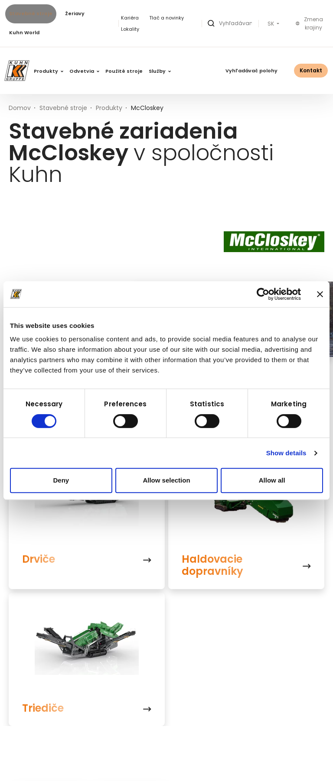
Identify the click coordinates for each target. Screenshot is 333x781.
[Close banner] (320, 294)
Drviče (38, 559)
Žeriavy (75, 13)
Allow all (272, 480)
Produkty (48, 71)
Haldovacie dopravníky (212, 565)
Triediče (43, 708)
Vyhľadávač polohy (251, 70)
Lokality (130, 29)
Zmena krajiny (309, 24)
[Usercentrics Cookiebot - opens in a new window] (263, 294)
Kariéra (130, 17)
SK (271, 23)
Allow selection (166, 480)
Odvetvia (84, 71)
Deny (61, 480)
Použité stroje (124, 71)
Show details (286, 453)
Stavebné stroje (30, 13)
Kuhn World (24, 32)
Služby (160, 71)
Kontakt (311, 70)
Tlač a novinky (166, 17)
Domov (20, 108)
